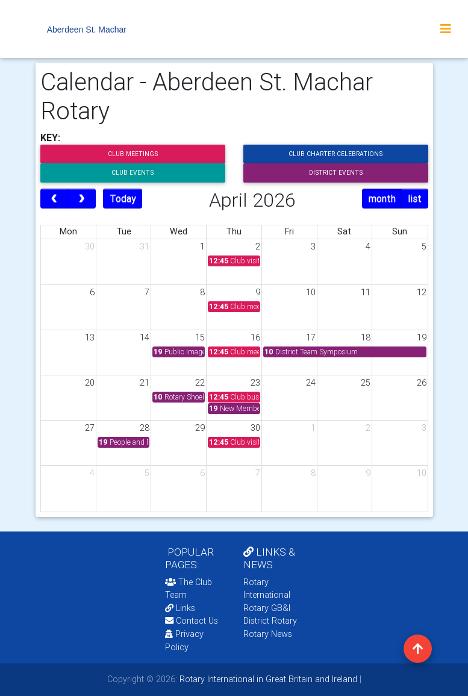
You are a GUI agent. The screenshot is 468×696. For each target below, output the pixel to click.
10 (311, 292)
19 (421, 337)
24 (311, 382)
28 (144, 427)
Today (123, 198)
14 (144, 337)
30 (90, 246)
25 (365, 382)
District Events (336, 173)
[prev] (54, 199)
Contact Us (191, 620)
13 (90, 337)
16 (255, 337)
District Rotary (270, 620)
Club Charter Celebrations (335, 154)
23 (255, 382)
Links (180, 608)
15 (200, 337)
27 (90, 427)
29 (200, 427)
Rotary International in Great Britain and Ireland (267, 679)
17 (311, 337)
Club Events (132, 173)
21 (144, 382)
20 (90, 382)
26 (421, 382)
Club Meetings (133, 154)
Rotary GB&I (266, 608)
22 (200, 382)
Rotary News (267, 634)
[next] (81, 199)
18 (365, 337)
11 (365, 292)
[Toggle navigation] (445, 28)
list (415, 198)
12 (421, 292)
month (382, 198)
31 (144, 246)
